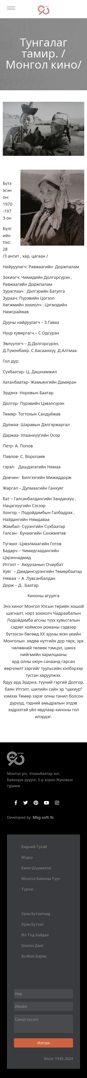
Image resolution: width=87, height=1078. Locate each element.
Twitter (25, 803)
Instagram (57, 803)
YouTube (46, 803)
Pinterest (36, 803)
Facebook (15, 803)
